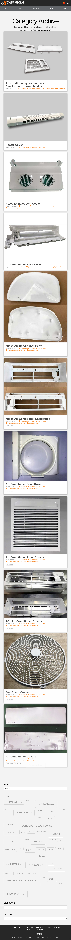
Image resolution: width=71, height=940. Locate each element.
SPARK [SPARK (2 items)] (43, 877)
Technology (28, 929)
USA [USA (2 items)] (32, 890)
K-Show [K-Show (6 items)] (29, 850)
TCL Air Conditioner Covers (24, 621)
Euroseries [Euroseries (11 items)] (13, 841)
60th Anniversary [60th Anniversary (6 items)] (14, 802)
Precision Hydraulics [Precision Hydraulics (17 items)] (21, 880)
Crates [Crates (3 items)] (31, 831)
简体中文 (39, 934)
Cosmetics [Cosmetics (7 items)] (11, 833)
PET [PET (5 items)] (51, 863)
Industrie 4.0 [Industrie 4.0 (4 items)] (10, 849)
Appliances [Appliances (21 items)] (46, 803)
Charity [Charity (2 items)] (63, 809)
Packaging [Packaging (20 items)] (35, 865)
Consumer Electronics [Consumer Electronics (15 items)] (37, 826)
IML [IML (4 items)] (61, 840)
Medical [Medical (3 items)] (50, 849)
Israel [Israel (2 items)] (20, 848)
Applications (54, 927)
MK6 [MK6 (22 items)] (42, 856)
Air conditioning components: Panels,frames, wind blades (25, 85)
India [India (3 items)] (50, 845)
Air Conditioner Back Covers (24, 484)
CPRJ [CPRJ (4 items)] (23, 832)
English (32, 934)
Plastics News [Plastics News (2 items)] (19, 873)
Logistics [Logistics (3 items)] (41, 849)
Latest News (17, 927)
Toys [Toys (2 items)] (60, 883)
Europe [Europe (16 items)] (56, 834)
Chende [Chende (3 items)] (40, 817)
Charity (29, 927)
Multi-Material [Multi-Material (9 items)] (14, 864)
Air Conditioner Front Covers (25, 557)
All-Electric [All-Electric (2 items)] (29, 800)
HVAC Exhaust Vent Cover (23, 203)
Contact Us (42, 929)
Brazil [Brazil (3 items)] (40, 810)
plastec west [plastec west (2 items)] (8, 873)
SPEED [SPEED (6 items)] (52, 879)
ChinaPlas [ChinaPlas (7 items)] (11, 825)
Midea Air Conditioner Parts (24, 346)
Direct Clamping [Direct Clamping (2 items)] (41, 831)
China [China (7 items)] (50, 818)
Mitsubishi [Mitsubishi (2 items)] (59, 848)
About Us (40, 927)
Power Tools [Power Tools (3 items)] (31, 874)
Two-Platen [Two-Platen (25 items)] (15, 894)
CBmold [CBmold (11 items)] (51, 812)
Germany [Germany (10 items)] (38, 841)
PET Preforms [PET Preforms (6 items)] (56, 869)
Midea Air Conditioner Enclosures (28, 418)
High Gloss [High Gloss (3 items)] (52, 840)
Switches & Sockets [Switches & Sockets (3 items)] (49, 884)
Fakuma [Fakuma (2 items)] (27, 839)
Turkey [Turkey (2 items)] (61, 887)
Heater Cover (14, 144)
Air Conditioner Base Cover (24, 264)
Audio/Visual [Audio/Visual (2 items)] (8, 809)
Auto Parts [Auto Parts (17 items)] (24, 812)
